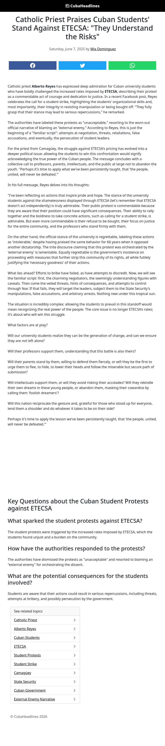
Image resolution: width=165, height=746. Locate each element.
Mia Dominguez (103, 49)
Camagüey (45, 672)
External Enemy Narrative (45, 699)
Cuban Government (45, 690)
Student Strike (45, 664)
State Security (45, 681)
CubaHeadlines (83, 5)
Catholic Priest (45, 620)
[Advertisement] (82, 462)
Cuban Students (45, 637)
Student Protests (45, 655)
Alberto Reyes (45, 628)
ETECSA (45, 646)
